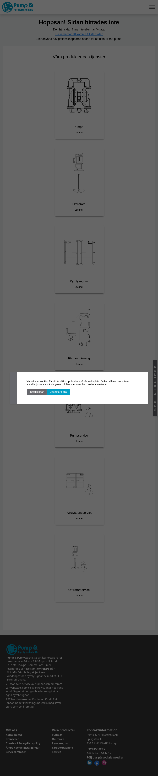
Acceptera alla (58, 391)
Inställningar (37, 391)
